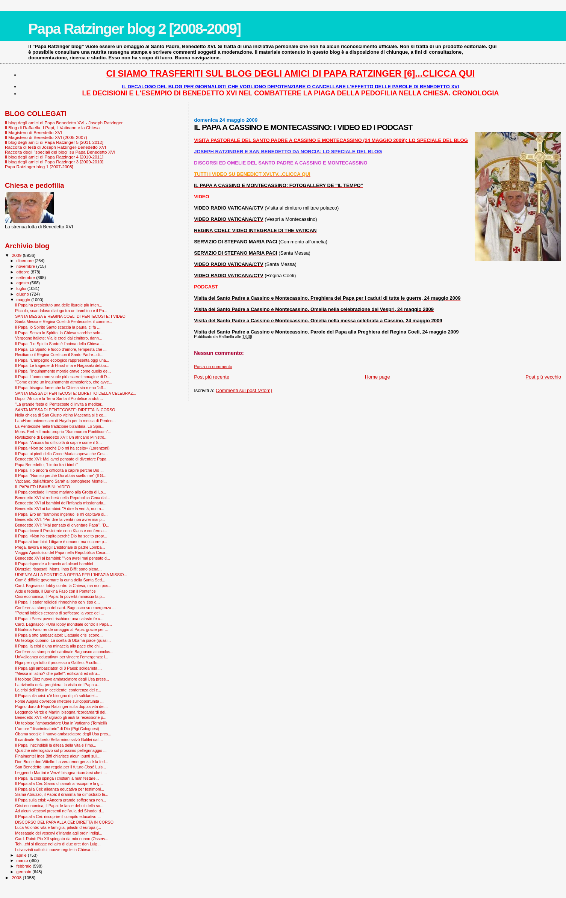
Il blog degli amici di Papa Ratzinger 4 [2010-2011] (54, 156)
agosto (23, 283)
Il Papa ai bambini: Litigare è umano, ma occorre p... (61, 541)
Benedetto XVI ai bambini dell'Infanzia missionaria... (60, 503)
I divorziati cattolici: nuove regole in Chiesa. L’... (56, 849)
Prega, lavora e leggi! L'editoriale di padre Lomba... (60, 547)
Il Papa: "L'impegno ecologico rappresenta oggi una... (62, 360)
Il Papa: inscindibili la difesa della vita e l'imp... (55, 745)
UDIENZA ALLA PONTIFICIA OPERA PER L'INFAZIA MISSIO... (71, 574)
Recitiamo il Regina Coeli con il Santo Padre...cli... (59, 354)
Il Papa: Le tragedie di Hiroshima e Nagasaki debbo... (62, 365)
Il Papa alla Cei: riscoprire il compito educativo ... (58, 816)
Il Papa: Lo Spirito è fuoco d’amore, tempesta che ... (60, 349)
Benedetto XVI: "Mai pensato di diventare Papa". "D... (62, 525)
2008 (17, 877)
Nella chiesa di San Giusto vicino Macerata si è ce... (60, 415)
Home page (377, 377)
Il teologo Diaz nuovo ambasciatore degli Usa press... (62, 679)
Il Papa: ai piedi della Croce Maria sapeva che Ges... (61, 453)
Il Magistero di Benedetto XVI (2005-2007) (46, 137)
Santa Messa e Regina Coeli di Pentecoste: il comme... (63, 321)
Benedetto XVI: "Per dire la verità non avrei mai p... (60, 519)
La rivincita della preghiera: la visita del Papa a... (57, 684)
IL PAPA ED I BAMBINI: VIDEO (42, 486)
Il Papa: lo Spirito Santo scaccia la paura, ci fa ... (57, 327)
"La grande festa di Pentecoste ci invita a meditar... (59, 404)
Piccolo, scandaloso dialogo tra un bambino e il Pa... (61, 310)
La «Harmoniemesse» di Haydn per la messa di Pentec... (65, 420)
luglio (22, 288)
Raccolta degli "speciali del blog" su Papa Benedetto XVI (60, 151)
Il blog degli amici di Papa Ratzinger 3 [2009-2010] (54, 161)
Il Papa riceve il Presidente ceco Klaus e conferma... (61, 530)
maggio (24, 299)
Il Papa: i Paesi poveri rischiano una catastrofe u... (59, 618)
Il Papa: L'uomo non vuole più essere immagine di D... (62, 376)
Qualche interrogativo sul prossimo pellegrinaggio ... (60, 750)
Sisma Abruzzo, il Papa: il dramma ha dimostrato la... (61, 794)
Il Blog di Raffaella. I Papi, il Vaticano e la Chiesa (52, 127)
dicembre (26, 260)
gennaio (25, 871)
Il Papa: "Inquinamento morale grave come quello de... (63, 371)
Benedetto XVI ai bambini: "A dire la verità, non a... (59, 508)
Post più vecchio (543, 377)
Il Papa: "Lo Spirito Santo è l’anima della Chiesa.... (59, 343)
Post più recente (211, 377)
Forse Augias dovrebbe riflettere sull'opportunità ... (59, 701)
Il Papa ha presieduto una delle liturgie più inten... (58, 305)
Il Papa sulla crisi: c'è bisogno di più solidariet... (56, 695)
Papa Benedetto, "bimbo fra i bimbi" (46, 464)
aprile (22, 855)
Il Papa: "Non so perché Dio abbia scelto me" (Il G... (60, 475)
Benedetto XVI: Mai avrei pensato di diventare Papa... (62, 459)
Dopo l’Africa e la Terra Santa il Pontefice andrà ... (59, 398)
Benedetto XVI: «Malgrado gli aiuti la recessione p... (60, 717)
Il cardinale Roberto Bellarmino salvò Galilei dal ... (59, 739)
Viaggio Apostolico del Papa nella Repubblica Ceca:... (62, 552)
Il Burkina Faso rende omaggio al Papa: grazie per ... (61, 629)
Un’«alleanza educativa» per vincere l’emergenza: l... (61, 657)
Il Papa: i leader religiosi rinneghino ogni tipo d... (57, 602)
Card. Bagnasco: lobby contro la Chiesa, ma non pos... (63, 585)
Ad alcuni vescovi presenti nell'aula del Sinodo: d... (59, 811)
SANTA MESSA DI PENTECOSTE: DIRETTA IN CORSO (65, 409)
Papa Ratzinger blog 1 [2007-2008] (39, 166)
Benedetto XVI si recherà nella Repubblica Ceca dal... (62, 497)
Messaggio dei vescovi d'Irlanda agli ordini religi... (58, 833)
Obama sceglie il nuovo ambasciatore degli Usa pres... (63, 734)
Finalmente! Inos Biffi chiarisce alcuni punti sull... (57, 756)
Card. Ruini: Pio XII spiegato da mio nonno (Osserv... (61, 838)
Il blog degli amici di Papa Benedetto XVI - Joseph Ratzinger (64, 122)
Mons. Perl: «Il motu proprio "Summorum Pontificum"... (63, 431)
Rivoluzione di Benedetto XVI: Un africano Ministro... (61, 437)
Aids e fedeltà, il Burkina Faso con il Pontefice (55, 591)
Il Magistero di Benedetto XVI (33, 132)
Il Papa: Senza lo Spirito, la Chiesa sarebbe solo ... (59, 333)
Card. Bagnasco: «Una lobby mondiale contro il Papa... (63, 624)
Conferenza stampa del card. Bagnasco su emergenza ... (65, 607)
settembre (26, 277)
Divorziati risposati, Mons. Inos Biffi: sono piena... (58, 569)
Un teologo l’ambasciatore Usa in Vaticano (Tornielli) (61, 723)
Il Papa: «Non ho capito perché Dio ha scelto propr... (61, 536)
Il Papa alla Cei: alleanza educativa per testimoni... (59, 789)
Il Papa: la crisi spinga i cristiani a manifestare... (57, 778)
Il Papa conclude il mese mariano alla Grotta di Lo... (60, 492)
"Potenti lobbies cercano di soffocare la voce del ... (59, 613)
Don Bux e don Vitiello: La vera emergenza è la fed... (61, 761)
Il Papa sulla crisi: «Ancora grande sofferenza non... (60, 800)
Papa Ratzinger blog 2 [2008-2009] (134, 29)
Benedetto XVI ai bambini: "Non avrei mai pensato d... (62, 558)
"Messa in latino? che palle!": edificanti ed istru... (57, 673)
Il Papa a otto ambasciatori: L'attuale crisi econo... (59, 635)
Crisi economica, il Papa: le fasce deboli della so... (59, 805)
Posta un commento (213, 366)
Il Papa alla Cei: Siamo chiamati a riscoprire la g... (59, 783)
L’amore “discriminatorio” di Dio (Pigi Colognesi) (57, 728)
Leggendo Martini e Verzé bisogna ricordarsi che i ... (61, 772)
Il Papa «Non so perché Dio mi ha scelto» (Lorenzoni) (62, 448)
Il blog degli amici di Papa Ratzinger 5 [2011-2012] (54, 142)
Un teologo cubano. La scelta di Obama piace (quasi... (63, 640)
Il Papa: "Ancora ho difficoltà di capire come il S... (58, 442)
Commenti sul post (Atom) (244, 390)
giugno (23, 294)
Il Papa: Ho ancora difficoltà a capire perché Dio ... (59, 470)
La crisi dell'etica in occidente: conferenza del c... (58, 690)
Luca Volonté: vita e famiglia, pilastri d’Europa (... (58, 827)
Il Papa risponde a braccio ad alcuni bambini (54, 563)
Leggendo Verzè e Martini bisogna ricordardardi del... (62, 712)
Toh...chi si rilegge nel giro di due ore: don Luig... (58, 844)
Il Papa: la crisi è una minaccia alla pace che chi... (59, 646)
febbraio (25, 866)
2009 (17, 255)
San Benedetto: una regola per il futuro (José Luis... (60, 767)
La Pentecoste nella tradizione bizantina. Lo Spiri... (59, 426)
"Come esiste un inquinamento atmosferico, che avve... (63, 382)
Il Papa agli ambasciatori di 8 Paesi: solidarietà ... (58, 668)
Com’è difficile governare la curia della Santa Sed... (60, 580)
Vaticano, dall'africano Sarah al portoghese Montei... (61, 481)
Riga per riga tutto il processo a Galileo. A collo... (58, 662)
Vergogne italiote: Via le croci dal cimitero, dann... (58, 338)
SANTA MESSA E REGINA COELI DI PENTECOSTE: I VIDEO (70, 316)
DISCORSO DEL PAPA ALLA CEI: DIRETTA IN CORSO (64, 822)
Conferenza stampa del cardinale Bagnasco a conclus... (64, 651)
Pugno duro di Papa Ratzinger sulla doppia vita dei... (61, 706)
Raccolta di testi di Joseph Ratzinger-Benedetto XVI (55, 147)
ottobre (24, 272)
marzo (23, 860)
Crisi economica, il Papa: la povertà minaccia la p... (60, 596)
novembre (26, 266)
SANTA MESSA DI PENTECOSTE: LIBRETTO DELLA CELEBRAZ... (75, 393)
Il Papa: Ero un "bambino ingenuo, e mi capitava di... (61, 514)
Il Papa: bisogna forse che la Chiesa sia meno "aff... (60, 387)
